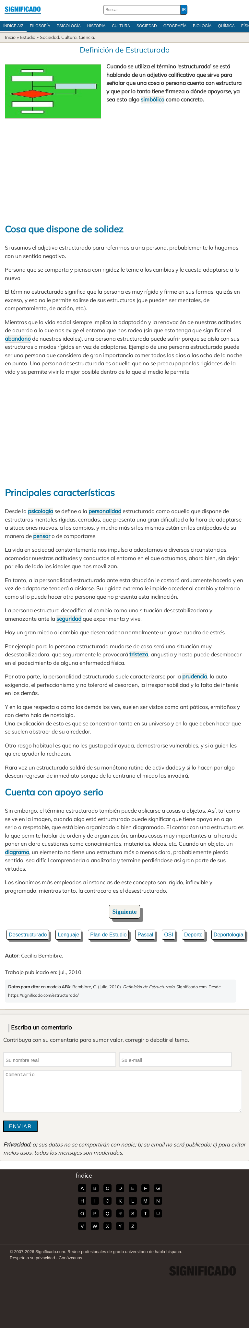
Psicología (69, 26)
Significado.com (23, 9)
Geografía (174, 26)
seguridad (68, 618)
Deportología (228, 934)
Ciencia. (87, 37)
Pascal (145, 934)
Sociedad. (50, 37)
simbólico (152, 99)
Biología (202, 26)
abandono (18, 338)
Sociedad (146, 26)
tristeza (138, 654)
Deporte (193, 934)
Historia (96, 26)
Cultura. (69, 37)
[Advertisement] (124, 167)
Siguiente (125, 911)
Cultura (121, 26)
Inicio (10, 37)
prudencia (194, 676)
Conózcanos (70, 1257)
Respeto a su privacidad (32, 1257)
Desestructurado (28, 934)
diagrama (17, 852)
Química (226, 26)
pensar (41, 536)
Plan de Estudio (108, 934)
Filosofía (40, 26)
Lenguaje (68, 934)
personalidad (105, 511)
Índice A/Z (13, 26)
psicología (40, 511)
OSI (168, 934)
